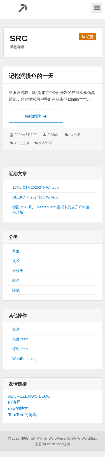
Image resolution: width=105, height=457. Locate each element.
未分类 (75, 135)
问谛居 (14, 402)
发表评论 (45, 143)
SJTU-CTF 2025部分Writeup (35, 187)
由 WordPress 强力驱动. (62, 438)
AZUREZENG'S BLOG (29, 396)
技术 (16, 261)
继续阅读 (44, 115)
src (17, 143)
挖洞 (25, 143)
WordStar (89, 438)
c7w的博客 (18, 408)
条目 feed (20, 339)
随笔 (16, 290)
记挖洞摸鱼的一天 (31, 76)
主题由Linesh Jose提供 (52, 444)
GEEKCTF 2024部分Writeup (35, 197)
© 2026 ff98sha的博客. (25, 438)
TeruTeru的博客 (22, 414)
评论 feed (20, 349)
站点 (16, 280)
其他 (16, 251)
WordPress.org (24, 359)
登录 (16, 329)
